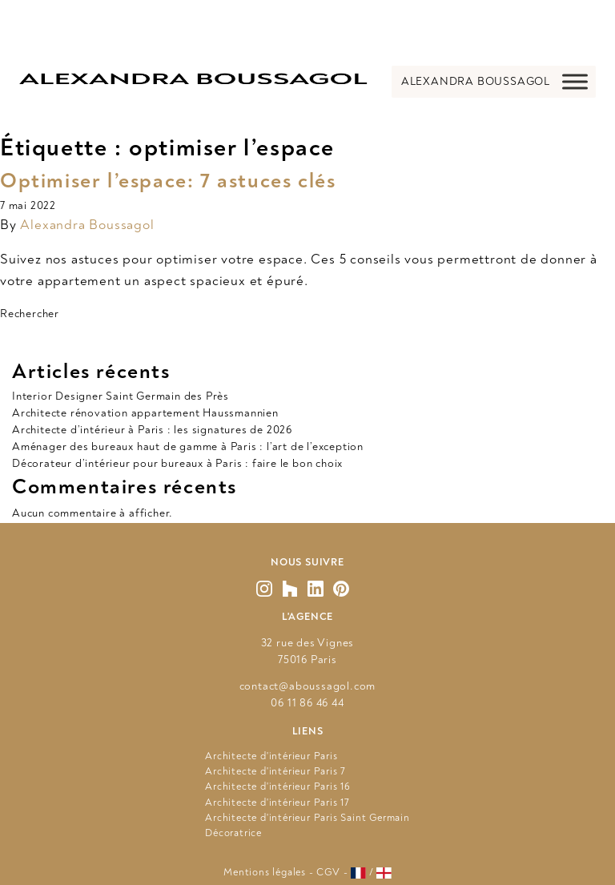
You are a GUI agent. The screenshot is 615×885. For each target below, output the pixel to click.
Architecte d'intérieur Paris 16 (278, 786)
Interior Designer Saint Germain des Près (120, 396)
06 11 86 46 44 (307, 703)
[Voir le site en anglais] (384, 873)
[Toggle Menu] (575, 81)
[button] (475, 82)
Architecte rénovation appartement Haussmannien (145, 413)
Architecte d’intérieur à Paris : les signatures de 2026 (152, 429)
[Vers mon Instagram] (264, 589)
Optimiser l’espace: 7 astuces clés (168, 181)
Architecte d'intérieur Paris (271, 756)
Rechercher (29, 313)
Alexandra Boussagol (87, 224)
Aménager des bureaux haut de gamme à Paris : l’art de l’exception (188, 446)
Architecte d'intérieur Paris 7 (275, 771)
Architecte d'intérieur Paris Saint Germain (307, 817)
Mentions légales (264, 872)
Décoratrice (233, 833)
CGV (328, 872)
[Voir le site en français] (358, 873)
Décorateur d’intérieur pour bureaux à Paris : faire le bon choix (179, 463)
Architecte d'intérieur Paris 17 (277, 802)
